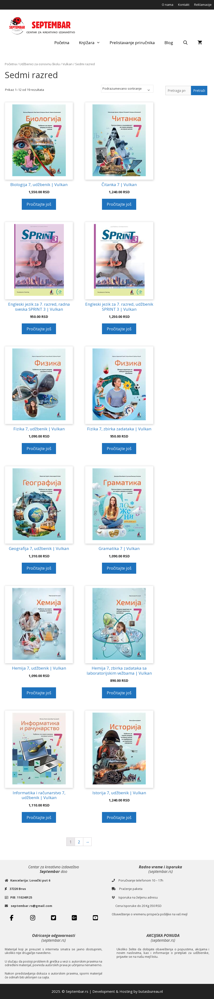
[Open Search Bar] (185, 42)
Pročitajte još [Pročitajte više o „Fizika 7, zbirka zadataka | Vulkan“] (119, 448)
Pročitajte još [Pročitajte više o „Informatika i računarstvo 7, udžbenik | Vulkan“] (39, 817)
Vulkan (67, 64)
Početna (61, 42)
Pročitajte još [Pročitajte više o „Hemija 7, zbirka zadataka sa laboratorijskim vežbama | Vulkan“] (119, 692)
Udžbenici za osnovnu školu (39, 64)
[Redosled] (127, 89)
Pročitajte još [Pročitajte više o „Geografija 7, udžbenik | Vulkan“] (39, 568)
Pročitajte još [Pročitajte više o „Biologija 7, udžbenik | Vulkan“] (39, 204)
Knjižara (92, 42)
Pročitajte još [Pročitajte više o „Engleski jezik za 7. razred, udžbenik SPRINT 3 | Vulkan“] (119, 329)
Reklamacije (203, 4)
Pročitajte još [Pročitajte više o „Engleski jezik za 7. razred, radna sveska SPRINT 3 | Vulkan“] (39, 329)
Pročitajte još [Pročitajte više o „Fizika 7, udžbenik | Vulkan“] (39, 448)
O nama (167, 4)
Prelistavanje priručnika (132, 42)
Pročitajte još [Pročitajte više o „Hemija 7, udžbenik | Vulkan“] (39, 692)
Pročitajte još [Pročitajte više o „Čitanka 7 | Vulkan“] (119, 204)
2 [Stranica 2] (79, 842)
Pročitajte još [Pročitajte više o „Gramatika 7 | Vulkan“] (119, 568)
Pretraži (199, 90)
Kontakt (183, 4)
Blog (168, 42)
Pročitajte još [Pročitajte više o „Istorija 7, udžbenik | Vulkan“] (119, 817)
